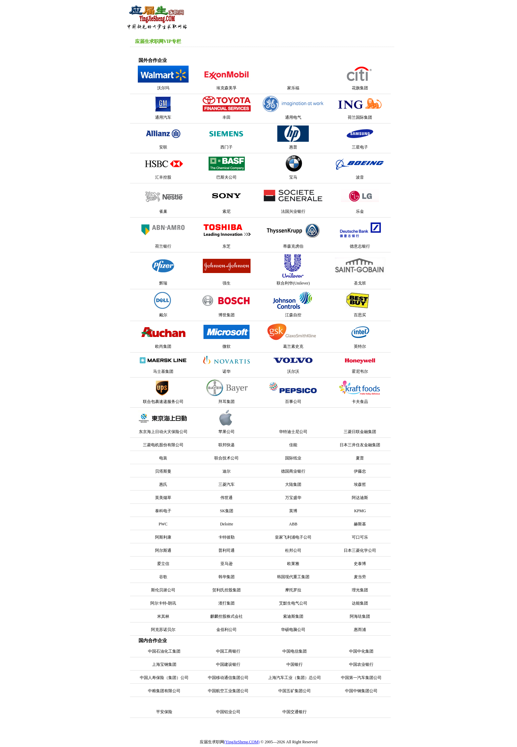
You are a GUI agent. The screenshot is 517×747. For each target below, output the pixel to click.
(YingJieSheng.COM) (242, 742)
